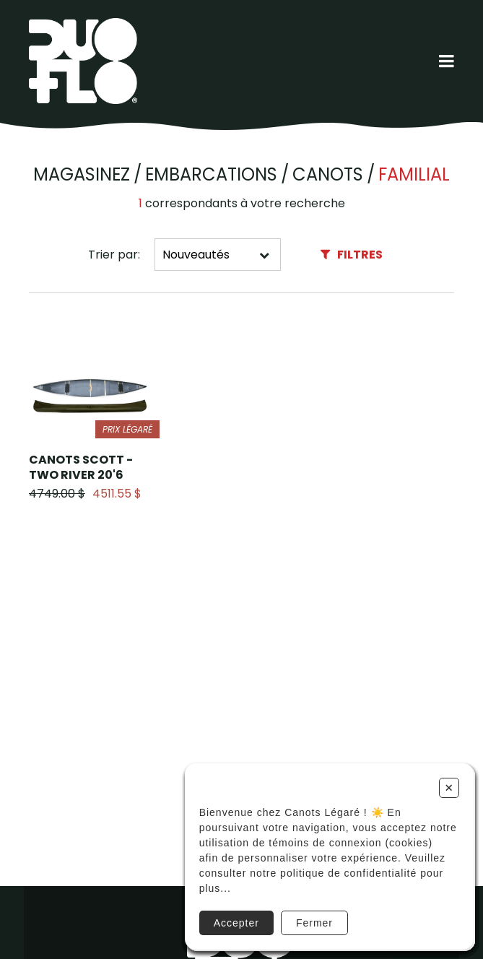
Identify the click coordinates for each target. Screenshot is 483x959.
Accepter (236, 923)
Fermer (314, 923)
